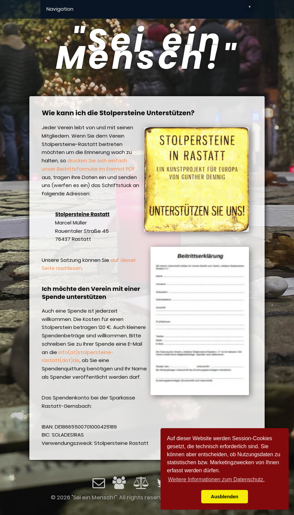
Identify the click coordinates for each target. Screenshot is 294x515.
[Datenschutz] (141, 483)
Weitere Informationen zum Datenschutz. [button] (216, 479)
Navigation (150, 6)
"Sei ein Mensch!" (146, 49)
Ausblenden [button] (224, 496)
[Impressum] (119, 485)
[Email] (98, 485)
